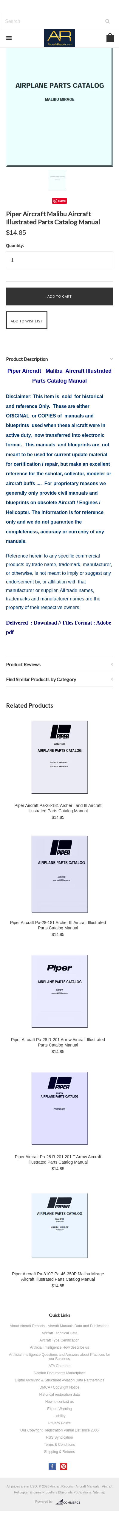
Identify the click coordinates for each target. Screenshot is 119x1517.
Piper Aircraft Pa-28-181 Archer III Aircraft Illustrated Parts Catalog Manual (58, 925)
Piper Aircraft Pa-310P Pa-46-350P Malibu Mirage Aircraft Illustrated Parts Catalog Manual (58, 1276)
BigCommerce (69, 1502)
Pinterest (63, 1466)
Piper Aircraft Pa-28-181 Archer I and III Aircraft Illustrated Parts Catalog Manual (58, 808)
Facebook (52, 1466)
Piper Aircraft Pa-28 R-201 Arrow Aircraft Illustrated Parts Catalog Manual (58, 1042)
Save (62, 201)
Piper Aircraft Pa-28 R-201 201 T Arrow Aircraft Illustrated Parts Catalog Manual (58, 1159)
